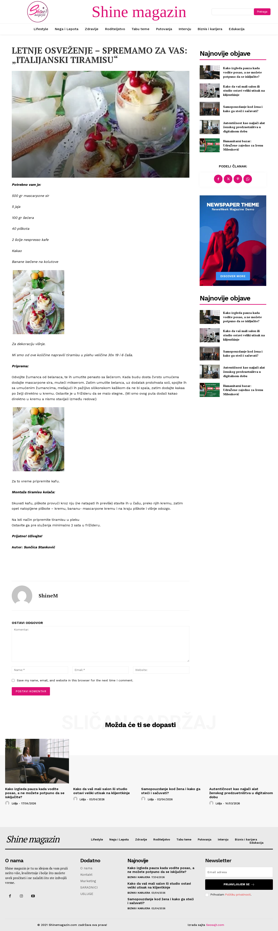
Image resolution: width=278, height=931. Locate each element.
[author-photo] (8, 803)
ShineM (48, 596)
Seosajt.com (215, 925)
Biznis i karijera (138, 877)
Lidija (15, 803)
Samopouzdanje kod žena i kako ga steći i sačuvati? (242, 109)
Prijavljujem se (239, 885)
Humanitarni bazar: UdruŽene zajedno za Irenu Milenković (243, 145)
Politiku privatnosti (238, 894)
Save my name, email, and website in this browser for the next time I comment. (75, 680)
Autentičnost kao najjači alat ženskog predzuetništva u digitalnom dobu (244, 127)
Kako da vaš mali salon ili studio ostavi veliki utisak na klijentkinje (244, 90)
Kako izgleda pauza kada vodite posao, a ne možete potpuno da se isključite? (242, 72)
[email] (239, 872)
